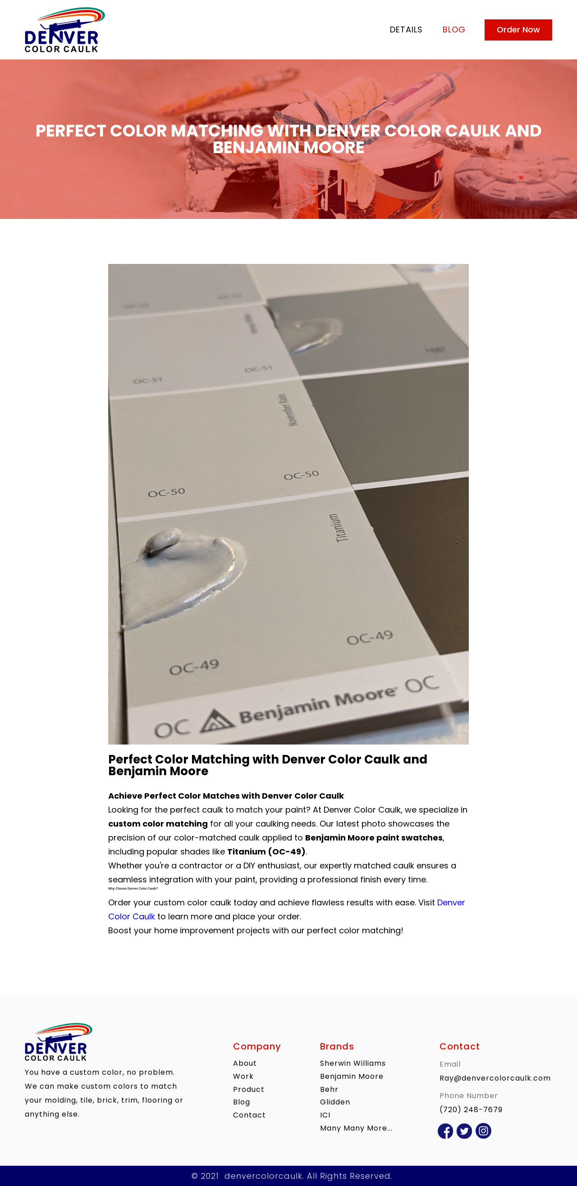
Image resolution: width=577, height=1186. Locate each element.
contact (249, 1115)
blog (454, 29)
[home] (202, 29)
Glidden (335, 1102)
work (243, 1076)
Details (406, 29)
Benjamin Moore (352, 1076)
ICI (325, 1115)
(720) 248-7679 (471, 1109)
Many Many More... (356, 1128)
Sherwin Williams (353, 1063)
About (245, 1063)
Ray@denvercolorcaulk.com (495, 1078)
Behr (329, 1089)
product (249, 1089)
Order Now (518, 29)
